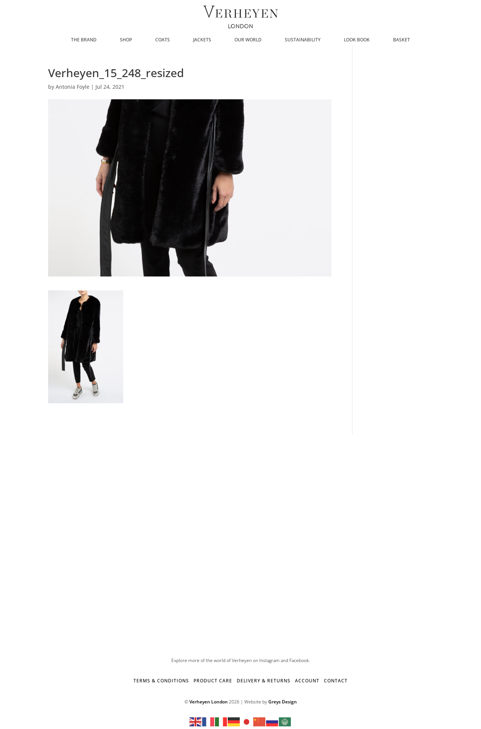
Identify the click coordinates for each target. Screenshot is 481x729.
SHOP (126, 40)
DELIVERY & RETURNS (263, 680)
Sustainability (303, 40)
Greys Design (282, 702)
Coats (162, 40)
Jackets (202, 40)
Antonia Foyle (72, 86)
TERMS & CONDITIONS (161, 680)
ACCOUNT (307, 680)
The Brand (84, 40)
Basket (401, 40)
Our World (248, 40)
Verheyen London (208, 702)
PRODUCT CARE (213, 680)
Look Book (357, 40)
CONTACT (336, 680)
